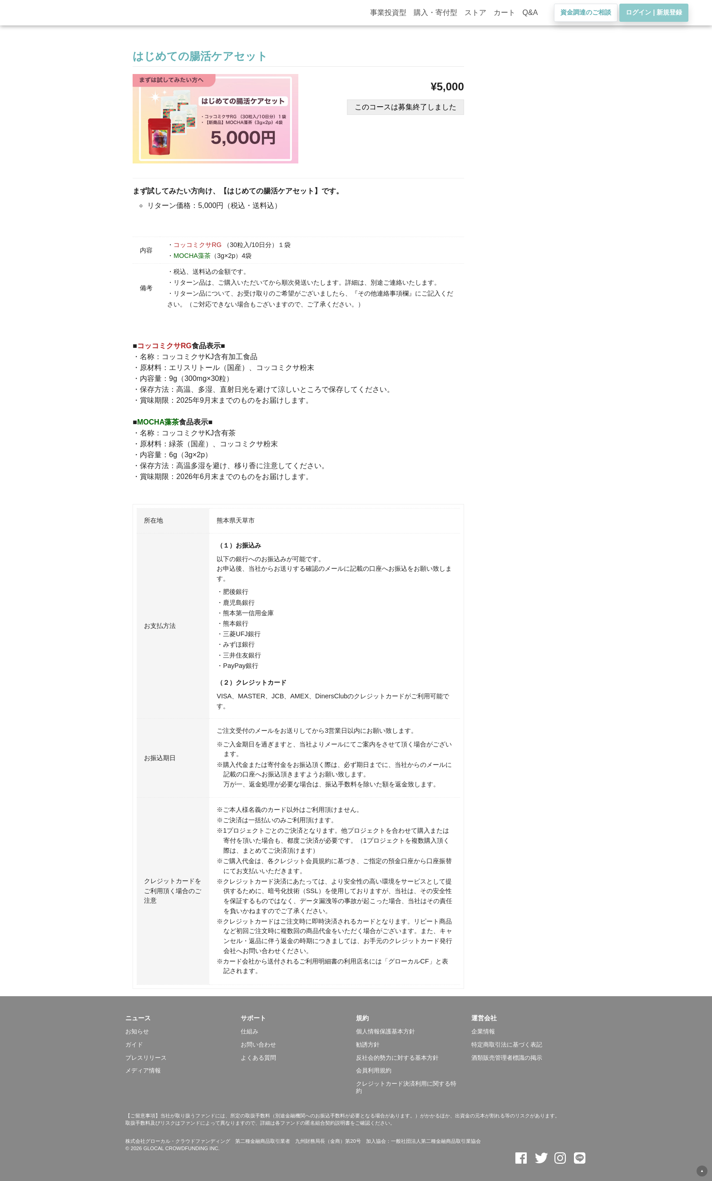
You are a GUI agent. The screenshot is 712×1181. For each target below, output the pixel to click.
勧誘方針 (368, 1044)
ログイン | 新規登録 (654, 16)
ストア (475, 16)
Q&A (530, 16)
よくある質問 (258, 1057)
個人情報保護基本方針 (385, 1031)
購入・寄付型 (435, 16)
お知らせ (137, 1031)
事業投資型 (388, 16)
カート (504, 16)
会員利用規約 (373, 1070)
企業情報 (483, 1031)
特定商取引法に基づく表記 (506, 1044)
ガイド (134, 1044)
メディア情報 (143, 1070)
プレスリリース (146, 1057)
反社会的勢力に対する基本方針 (397, 1057)
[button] (183, 1018)
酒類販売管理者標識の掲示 (506, 1057)
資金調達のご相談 (585, 16)
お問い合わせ (258, 1044)
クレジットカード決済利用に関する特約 (406, 1087)
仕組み (249, 1031)
